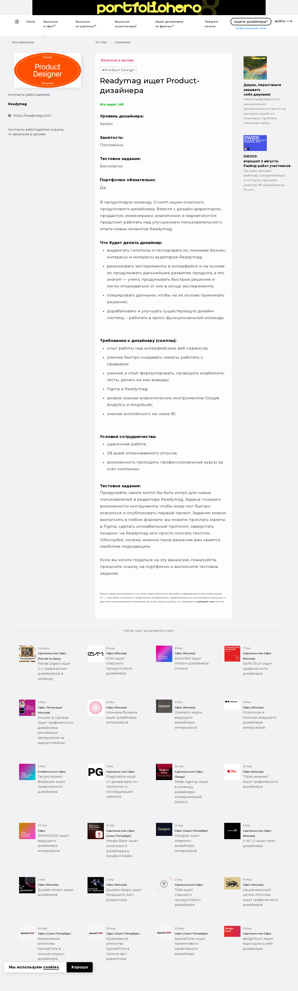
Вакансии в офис (51, 24)
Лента (30, 21)
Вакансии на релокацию (126, 24)
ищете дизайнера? (251, 22)
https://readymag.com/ (29, 115)
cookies (51, 967)
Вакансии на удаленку (86, 24)
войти (280, 21)
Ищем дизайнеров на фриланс (169, 24)
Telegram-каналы (212, 24)
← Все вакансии (21, 42)
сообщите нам (205, 601)
